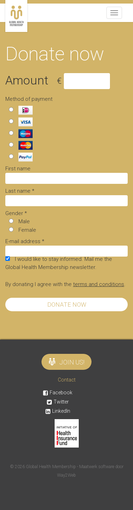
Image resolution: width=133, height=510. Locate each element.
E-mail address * (27, 241)
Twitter (58, 402)
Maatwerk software (97, 466)
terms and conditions (98, 284)
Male (24, 221)
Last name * (22, 191)
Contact (67, 380)
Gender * (19, 213)
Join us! (66, 362)
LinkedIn (57, 411)
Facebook (57, 392)
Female (27, 230)
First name (18, 168)
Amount (31, 80)
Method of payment (28, 99)
